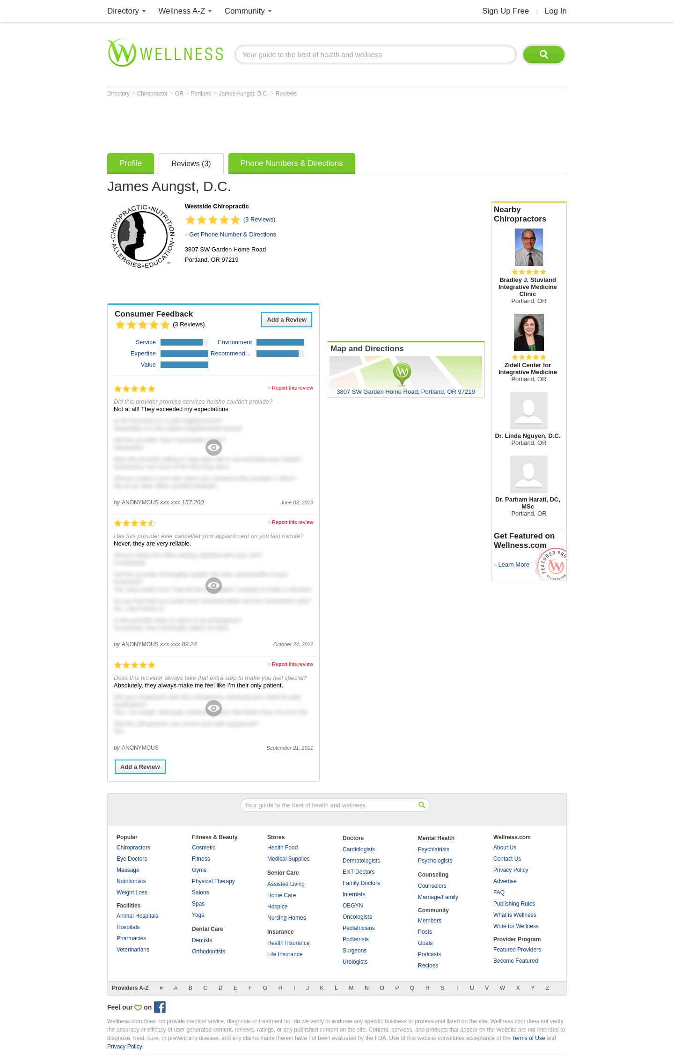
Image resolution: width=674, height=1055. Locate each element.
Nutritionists (131, 881)
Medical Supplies (288, 859)
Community (245, 11)
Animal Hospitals (137, 916)
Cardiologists (359, 849)
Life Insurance (284, 954)
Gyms (199, 870)
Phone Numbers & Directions (292, 163)
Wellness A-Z (182, 11)
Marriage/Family (438, 897)
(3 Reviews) (259, 219)
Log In (556, 11)
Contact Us (507, 859)
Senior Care (283, 873)
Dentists (202, 940)
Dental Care (207, 929)
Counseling (433, 874)
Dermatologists (361, 860)
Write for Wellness (516, 926)
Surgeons (354, 950)
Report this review (292, 388)
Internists (354, 894)
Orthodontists (208, 951)
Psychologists (435, 860)
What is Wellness (514, 915)
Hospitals (128, 927)
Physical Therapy (213, 881)
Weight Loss (132, 892)
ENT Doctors (358, 872)
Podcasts (429, 954)
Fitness (201, 859)
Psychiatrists (433, 849)
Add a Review (287, 319)
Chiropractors (133, 847)
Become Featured (515, 961)
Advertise (505, 881)
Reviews (286, 93)
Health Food (282, 847)
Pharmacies (131, 938)
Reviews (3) (191, 164)
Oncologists (357, 917)
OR (180, 93)
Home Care (281, 895)
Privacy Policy (510, 870)
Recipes (428, 965)
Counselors (432, 886)
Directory (123, 11)
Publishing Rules (514, 903)
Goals (425, 943)
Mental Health (436, 838)
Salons (200, 892)
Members (429, 920)
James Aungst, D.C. (244, 93)
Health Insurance (288, 943)
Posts (425, 932)
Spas (198, 903)
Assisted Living (286, 884)
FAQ (499, 892)
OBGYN (353, 905)
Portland (201, 93)
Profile (130, 163)
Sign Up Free (505, 11)
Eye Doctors (132, 859)
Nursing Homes (286, 918)
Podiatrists (356, 939)
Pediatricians (359, 928)
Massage (128, 870)
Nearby (529, 214)
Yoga (198, 915)
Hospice (277, 906)
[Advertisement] (277, 123)
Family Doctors (361, 883)
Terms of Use (528, 1038)
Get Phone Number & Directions (232, 234)
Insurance (280, 932)
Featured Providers (517, 949)
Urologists (355, 962)
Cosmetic (203, 847)
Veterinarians (133, 949)
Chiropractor (153, 93)
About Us (504, 847)
